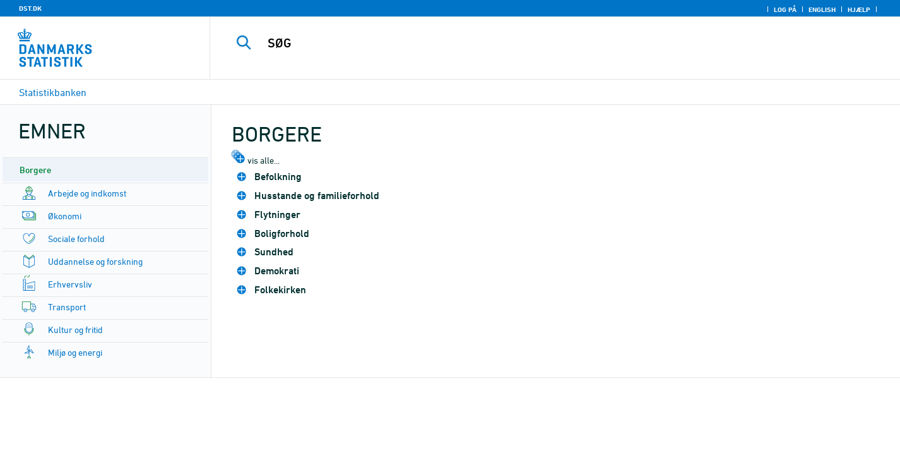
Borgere (35, 169)
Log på (785, 9)
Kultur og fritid (75, 329)
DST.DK (30, 8)
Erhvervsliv (70, 284)
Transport (67, 306)
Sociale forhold (76, 238)
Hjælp (859, 9)
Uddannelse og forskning (95, 261)
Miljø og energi (75, 352)
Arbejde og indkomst (87, 193)
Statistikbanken (52, 92)
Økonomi (64, 215)
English (822, 9)
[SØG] (535, 43)
